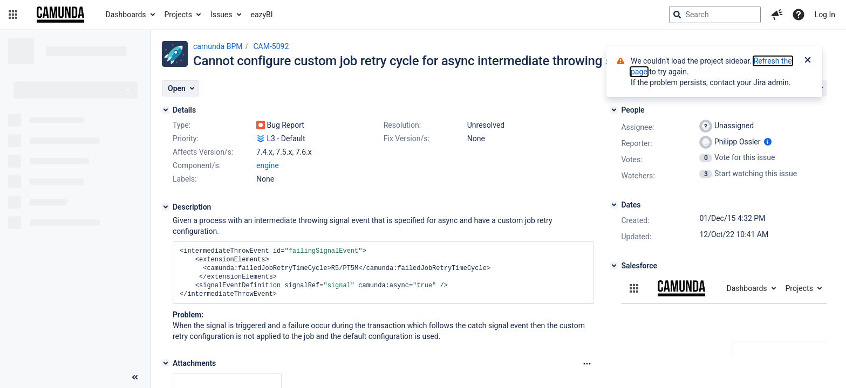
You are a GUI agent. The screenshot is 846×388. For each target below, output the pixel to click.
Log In (825, 14)
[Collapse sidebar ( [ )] (135, 377)
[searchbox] (715, 14)
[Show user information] (767, 141)
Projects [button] (178, 14)
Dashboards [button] (126, 14)
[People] (614, 110)
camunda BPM (217, 46)
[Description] (165, 207)
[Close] (807, 61)
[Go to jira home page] (60, 14)
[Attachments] (165, 363)
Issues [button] (221, 14)
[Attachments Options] (587, 363)
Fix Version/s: (406, 138)
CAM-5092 (271, 46)
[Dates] (614, 205)
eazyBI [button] (262, 14)
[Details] (165, 110)
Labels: (184, 179)
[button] (13, 14)
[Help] (798, 14)
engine (267, 165)
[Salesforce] (614, 265)
